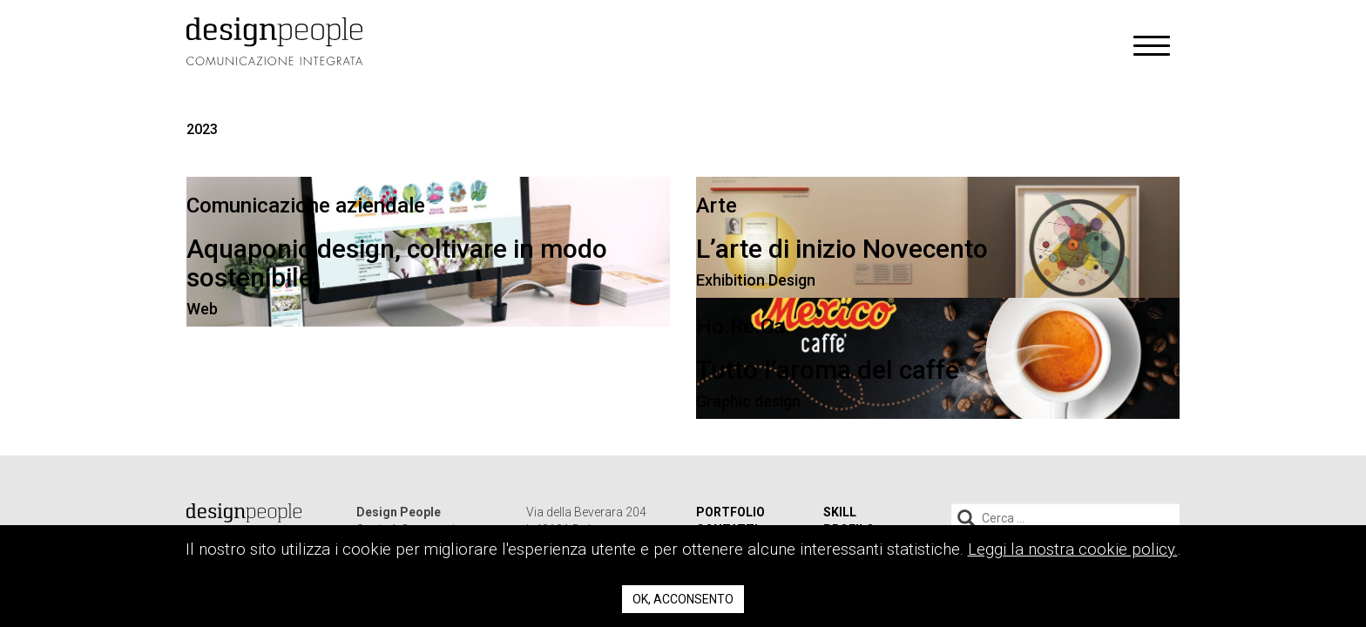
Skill (839, 512)
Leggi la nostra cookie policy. (1073, 549)
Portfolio (730, 512)
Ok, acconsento (683, 599)
